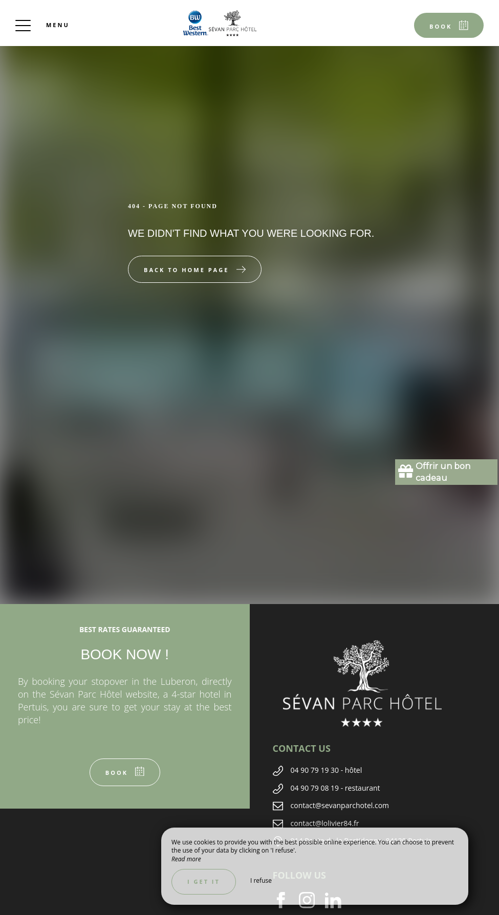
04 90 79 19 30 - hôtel (326, 770)
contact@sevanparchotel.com (340, 805)
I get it (203, 881)
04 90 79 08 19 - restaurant (335, 788)
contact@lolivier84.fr (325, 823)
